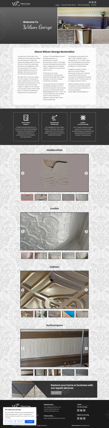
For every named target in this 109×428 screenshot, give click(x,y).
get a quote (56, 393)
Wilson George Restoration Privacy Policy (54, 418)
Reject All (20, 421)
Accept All (29, 421)
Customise (10, 421)
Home (57, 5)
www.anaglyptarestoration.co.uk (52, 407)
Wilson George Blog (83, 5)
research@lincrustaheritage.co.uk (78, 92)
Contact (93, 5)
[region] (19, 416)
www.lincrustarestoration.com (51, 409)
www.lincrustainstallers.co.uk (51, 411)
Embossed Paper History (68, 5)
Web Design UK (76, 425)
